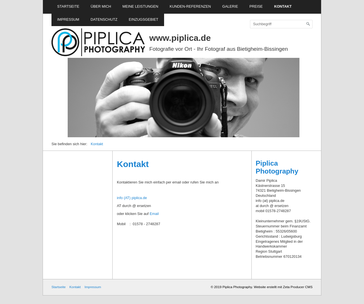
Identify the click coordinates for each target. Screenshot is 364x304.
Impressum (68, 19)
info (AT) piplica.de (132, 198)
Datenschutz (104, 19)
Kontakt (283, 6)
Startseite (68, 6)
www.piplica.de (180, 38)
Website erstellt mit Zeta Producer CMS (283, 287)
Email (154, 214)
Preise (256, 6)
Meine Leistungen (140, 6)
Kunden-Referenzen (190, 6)
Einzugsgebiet (143, 19)
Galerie (230, 6)
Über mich (101, 6)
